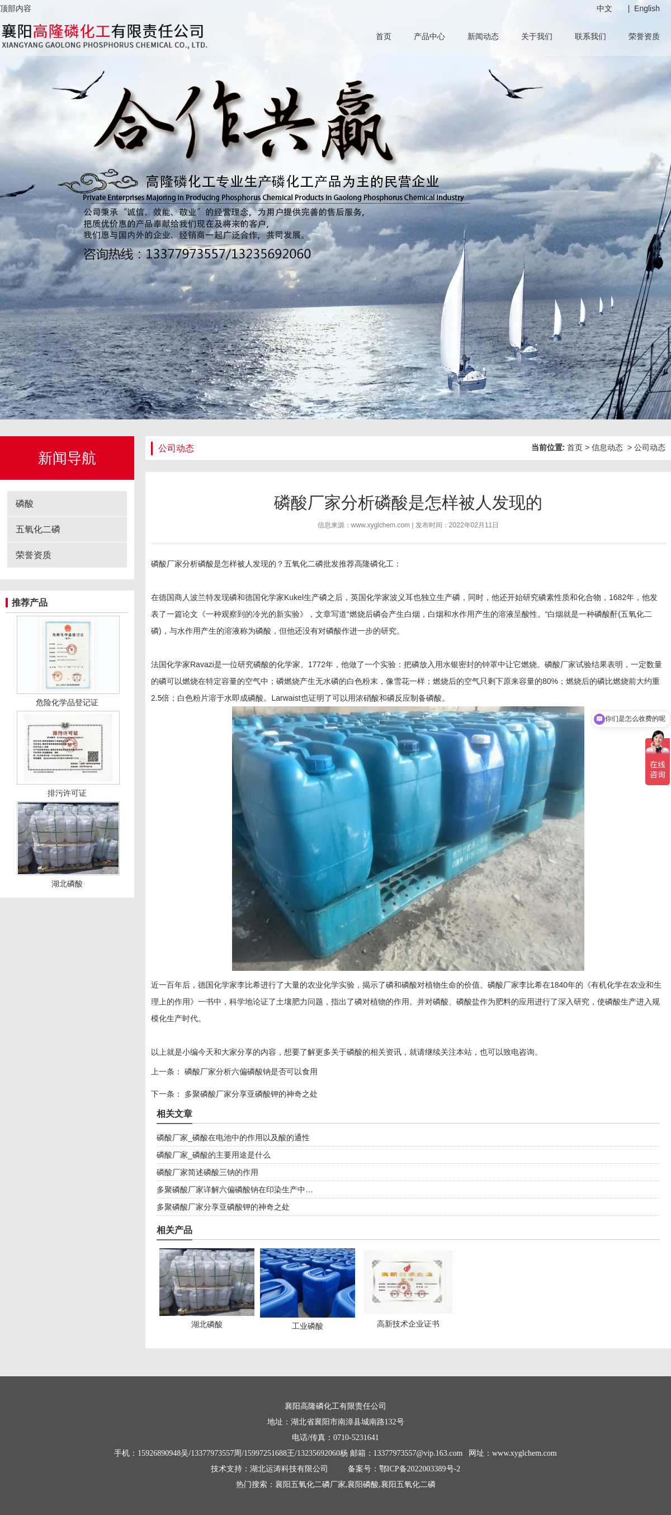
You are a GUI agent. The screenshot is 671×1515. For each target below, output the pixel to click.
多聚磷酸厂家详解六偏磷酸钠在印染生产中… (235, 1189)
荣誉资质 (644, 36)
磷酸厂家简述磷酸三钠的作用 (207, 1172)
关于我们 (536, 36)
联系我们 (590, 36)
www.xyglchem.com (380, 525)
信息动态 (607, 447)
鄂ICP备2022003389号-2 (419, 1469)
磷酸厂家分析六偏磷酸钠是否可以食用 (250, 1071)
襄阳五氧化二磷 (408, 1484)
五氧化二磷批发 (311, 563)
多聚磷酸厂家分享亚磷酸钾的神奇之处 (250, 1093)
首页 (383, 36)
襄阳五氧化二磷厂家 (310, 1484)
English (647, 8)
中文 (604, 8)
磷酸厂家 (166, 563)
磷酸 (25, 503)
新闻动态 (483, 36)
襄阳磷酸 (363, 1484)
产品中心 (429, 36)
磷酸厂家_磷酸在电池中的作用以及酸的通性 (233, 1137)
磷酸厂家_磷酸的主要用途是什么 (214, 1154)
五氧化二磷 (38, 529)
